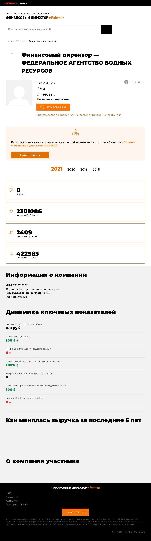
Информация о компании (46, 274)
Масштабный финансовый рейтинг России (27, 13)
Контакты (12, 500)
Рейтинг (22, 40)
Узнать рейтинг (106, 29)
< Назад (10, 53)
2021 (56, 169)
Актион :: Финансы (15, 3)
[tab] (75, 223)
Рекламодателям (17, 504)
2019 (84, 169)
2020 (71, 169)
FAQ (8, 493)
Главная (10, 40)
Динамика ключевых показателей (61, 311)
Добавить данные (56, 107)
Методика (12, 496)
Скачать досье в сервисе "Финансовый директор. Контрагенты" (78, 114)
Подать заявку (30, 154)
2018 (96, 169)
